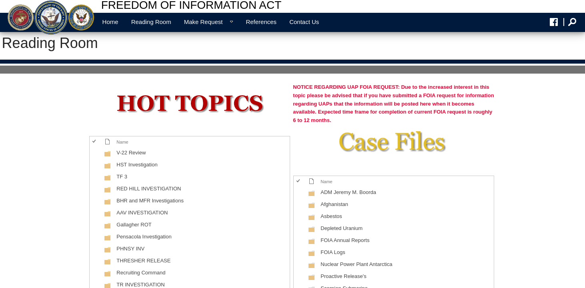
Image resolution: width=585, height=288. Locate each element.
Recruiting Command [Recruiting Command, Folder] (140, 273)
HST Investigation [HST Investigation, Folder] (136, 165)
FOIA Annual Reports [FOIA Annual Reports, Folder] (345, 240)
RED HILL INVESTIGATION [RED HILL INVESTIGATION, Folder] (148, 189)
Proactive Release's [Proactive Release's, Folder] (343, 276)
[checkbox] (95, 142)
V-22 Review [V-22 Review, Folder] (131, 153)
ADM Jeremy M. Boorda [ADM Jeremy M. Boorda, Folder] (348, 192)
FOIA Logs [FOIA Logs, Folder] (333, 252)
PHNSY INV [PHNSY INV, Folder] (130, 249)
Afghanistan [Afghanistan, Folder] (334, 204)
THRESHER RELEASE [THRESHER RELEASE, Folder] (143, 261)
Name (122, 142)
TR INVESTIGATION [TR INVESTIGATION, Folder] (140, 285)
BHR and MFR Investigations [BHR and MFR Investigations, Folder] (150, 201)
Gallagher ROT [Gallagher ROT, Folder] (133, 225)
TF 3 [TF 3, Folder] (121, 177)
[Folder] (107, 155)
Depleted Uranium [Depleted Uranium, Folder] (342, 228)
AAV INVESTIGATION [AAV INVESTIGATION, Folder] (142, 213)
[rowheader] (96, 154)
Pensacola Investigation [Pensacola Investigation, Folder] (143, 237)
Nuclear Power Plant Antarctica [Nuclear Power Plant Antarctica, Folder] (356, 264)
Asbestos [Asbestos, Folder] (331, 216)
